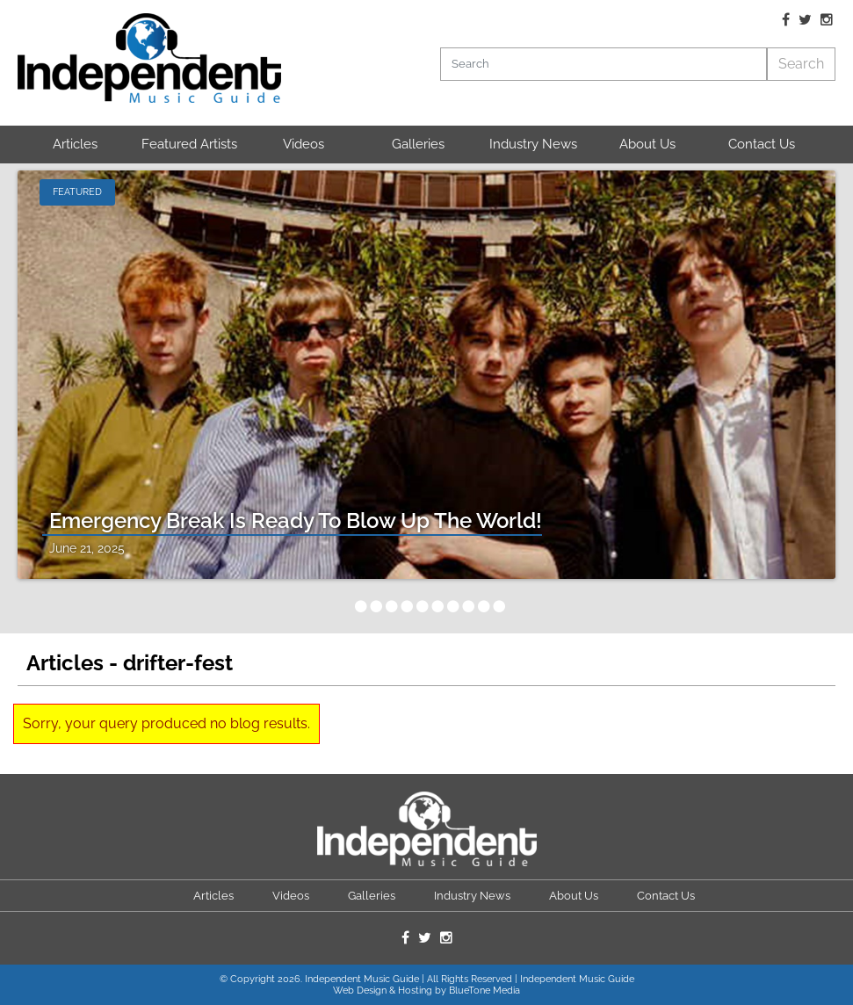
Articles (75, 144)
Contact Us (761, 144)
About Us (647, 144)
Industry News (533, 144)
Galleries (418, 144)
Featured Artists (189, 144)
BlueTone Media (484, 990)
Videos (303, 144)
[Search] (604, 64)
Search (801, 63)
